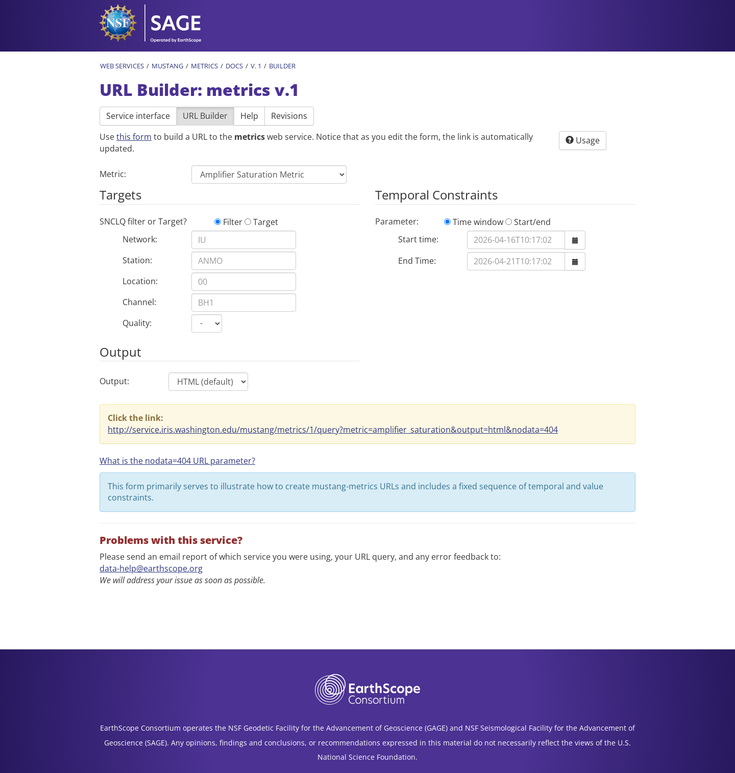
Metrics (204, 65)
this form (134, 136)
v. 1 (256, 65)
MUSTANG (167, 65)
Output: (114, 381)
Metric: (113, 174)
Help (249, 115)
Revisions (289, 115)
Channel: (139, 302)
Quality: (137, 323)
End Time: (417, 260)
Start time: (418, 239)
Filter (228, 222)
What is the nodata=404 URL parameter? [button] (177, 460)
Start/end (528, 222)
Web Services (122, 65)
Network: (139, 239)
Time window (473, 222)
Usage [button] (583, 140)
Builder (282, 65)
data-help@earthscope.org (151, 568)
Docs (234, 65)
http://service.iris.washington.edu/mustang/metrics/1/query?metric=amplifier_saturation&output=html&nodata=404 (333, 429)
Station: (137, 260)
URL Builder (205, 115)
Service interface (138, 115)
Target (261, 222)
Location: (140, 281)
